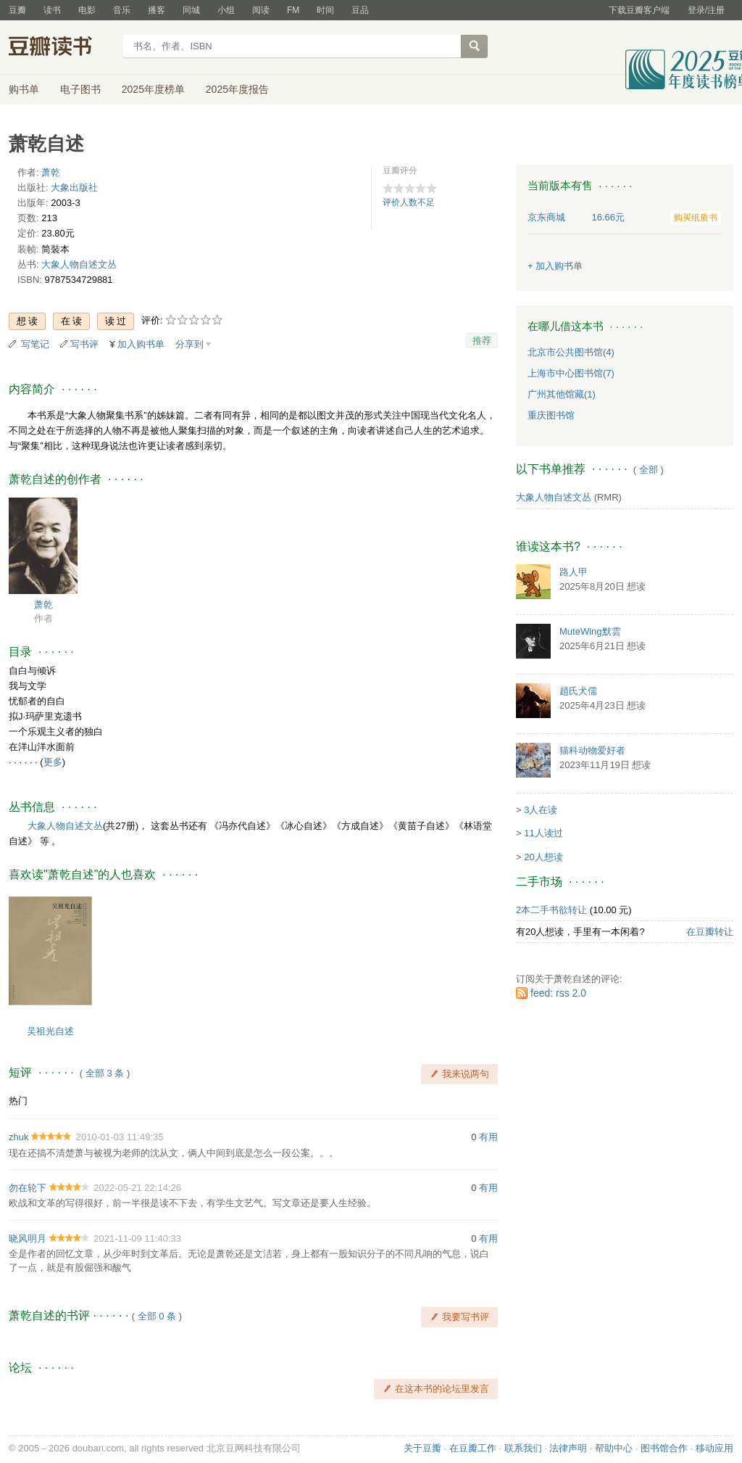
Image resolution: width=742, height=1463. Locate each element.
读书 (52, 10)
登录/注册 (706, 10)
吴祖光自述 (50, 1031)
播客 (156, 10)
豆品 (360, 10)
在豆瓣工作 (472, 1448)
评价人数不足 (409, 202)
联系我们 (523, 1448)
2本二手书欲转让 (551, 909)
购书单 (24, 89)
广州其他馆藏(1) (562, 394)
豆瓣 (17, 10)
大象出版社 (74, 187)
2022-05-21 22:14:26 (137, 1187)
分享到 (189, 344)
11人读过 (543, 833)
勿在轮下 (27, 1187)
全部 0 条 (157, 1316)
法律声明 (568, 1448)
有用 (488, 1137)
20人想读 (543, 857)
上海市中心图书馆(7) (571, 373)
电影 (87, 10)
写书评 (84, 344)
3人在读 (540, 809)
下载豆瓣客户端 (639, 10)
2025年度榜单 (153, 89)
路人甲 (573, 571)
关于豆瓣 (422, 1448)
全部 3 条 (105, 1073)
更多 (52, 762)
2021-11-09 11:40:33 (137, 1238)
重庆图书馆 (551, 415)
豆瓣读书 (61, 48)
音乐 (121, 10)
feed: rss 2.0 (558, 993)
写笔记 (35, 344)
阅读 (261, 10)
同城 (191, 10)
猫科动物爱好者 (592, 750)
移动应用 (714, 1448)
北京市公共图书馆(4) (571, 352)
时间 (325, 10)
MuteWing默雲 (590, 631)
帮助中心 (614, 1448)
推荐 (481, 340)
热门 (18, 1100)
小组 (226, 10)
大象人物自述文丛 (79, 264)
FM (293, 10)
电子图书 (80, 89)
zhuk (18, 1137)
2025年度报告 (237, 89)
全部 (648, 469)
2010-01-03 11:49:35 (120, 1137)
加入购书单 (140, 344)
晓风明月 (27, 1238)
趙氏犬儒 (578, 690)
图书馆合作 (664, 1448)
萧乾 (50, 172)
